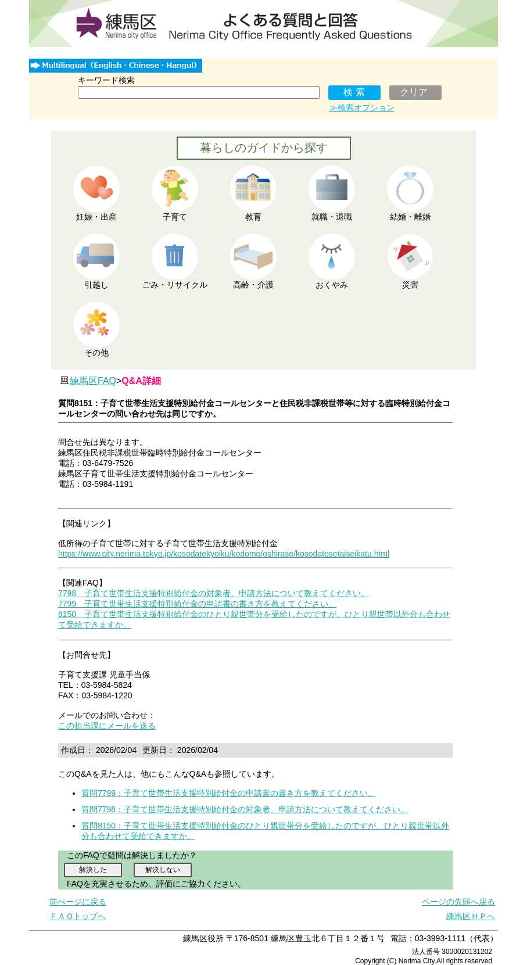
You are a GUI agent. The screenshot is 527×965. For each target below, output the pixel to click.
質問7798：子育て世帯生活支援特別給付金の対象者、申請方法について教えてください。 (244, 809)
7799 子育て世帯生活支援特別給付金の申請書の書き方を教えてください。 (197, 603)
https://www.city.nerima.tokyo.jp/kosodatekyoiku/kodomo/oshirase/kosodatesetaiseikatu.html (223, 553)
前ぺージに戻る (77, 901)
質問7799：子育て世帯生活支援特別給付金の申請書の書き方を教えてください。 (228, 793)
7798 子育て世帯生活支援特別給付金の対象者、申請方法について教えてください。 (213, 593)
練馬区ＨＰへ (470, 916)
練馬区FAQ (93, 381)
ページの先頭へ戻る (458, 901)
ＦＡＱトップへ (77, 916)
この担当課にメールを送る (107, 725)
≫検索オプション (362, 107)
